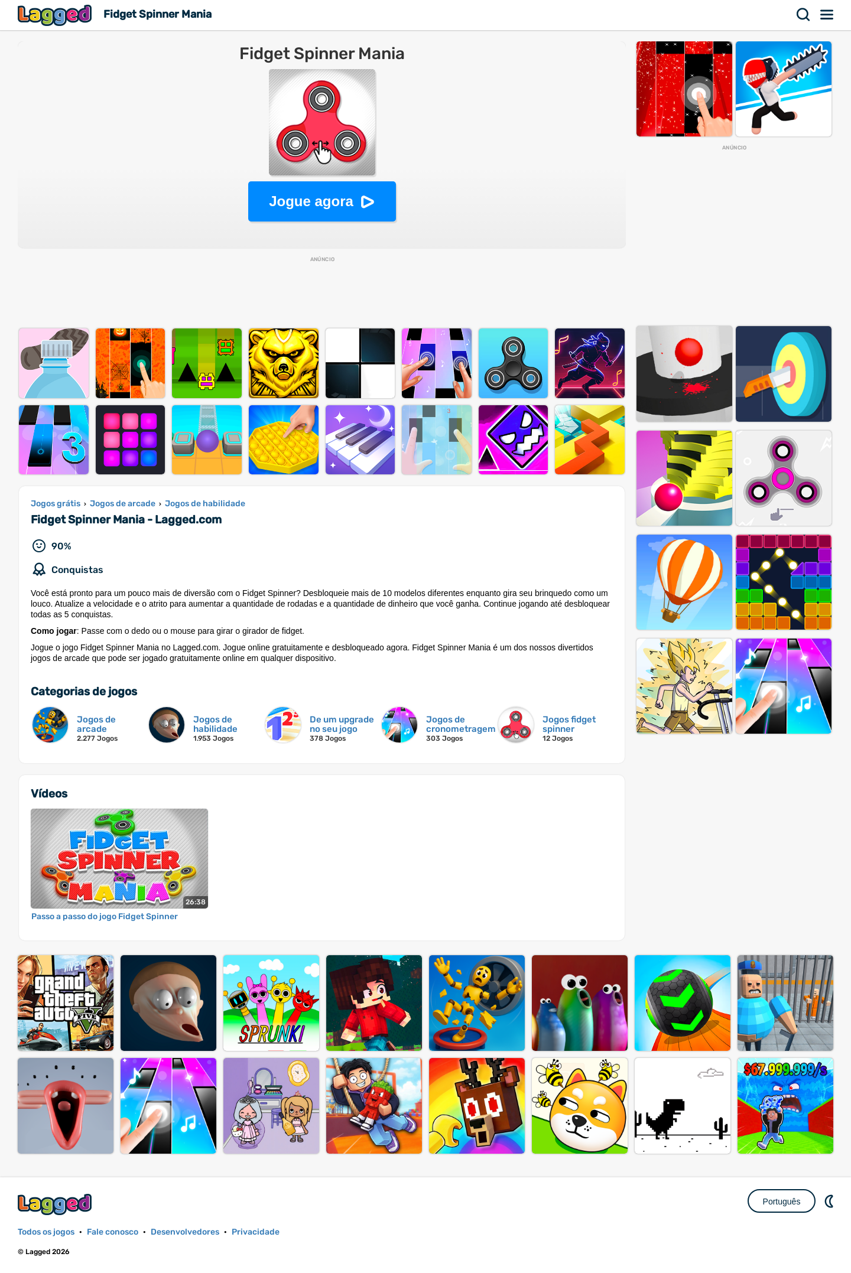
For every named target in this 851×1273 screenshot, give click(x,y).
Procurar (804, 15)
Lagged (56, 15)
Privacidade (256, 1232)
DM (830, 1201)
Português (782, 1201)
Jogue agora (311, 201)
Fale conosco (112, 1232)
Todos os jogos (46, 1232)
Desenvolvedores (185, 1232)
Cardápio (827, 15)
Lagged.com (56, 1204)
